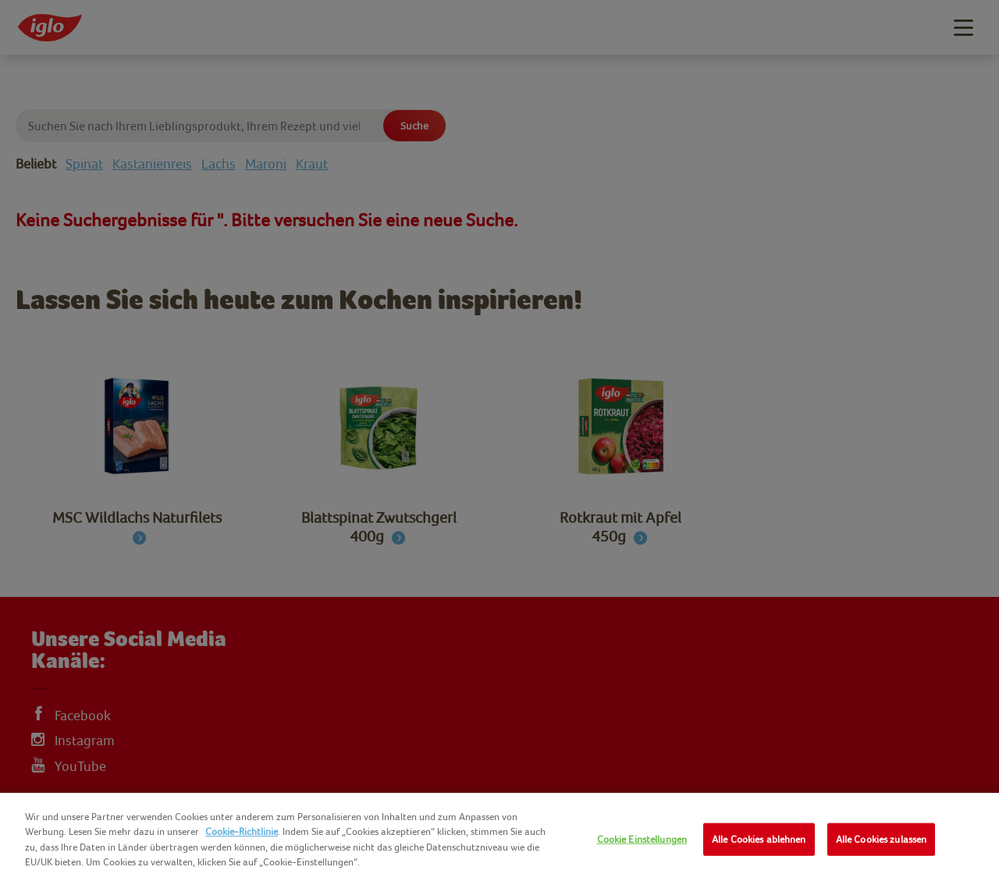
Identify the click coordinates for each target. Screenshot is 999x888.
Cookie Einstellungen (642, 839)
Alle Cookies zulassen (881, 839)
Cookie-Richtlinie (241, 831)
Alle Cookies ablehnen (759, 839)
